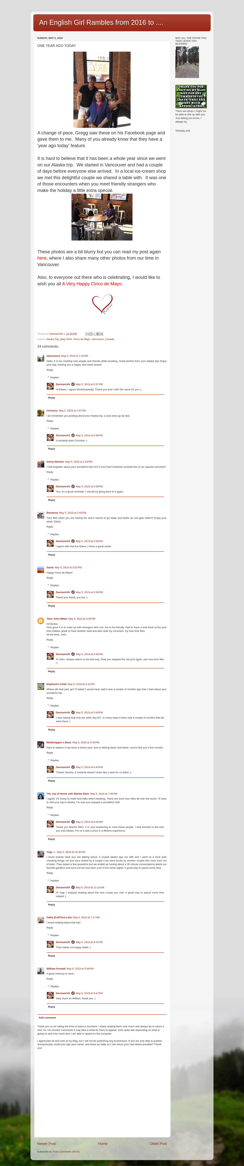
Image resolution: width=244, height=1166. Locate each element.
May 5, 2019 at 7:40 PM (103, 793)
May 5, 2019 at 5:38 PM (89, 435)
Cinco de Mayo (81, 339)
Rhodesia (52, 512)
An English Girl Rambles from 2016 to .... (101, 22)
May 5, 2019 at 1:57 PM (72, 410)
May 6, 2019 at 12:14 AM (90, 887)
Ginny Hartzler (55, 461)
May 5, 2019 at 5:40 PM (89, 712)
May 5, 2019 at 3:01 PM (68, 567)
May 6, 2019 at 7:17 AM (86, 917)
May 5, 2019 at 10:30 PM (71, 852)
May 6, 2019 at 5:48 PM (80, 968)
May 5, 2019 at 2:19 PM (78, 461)
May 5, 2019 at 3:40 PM (81, 618)
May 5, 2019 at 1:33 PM (74, 355)
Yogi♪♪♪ (51, 852)
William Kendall (56, 968)
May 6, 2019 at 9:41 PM (89, 942)
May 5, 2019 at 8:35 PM (89, 821)
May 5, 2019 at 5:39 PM (89, 592)
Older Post (158, 1144)
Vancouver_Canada (103, 339)
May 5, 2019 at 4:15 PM (81, 684)
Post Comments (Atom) (66, 1151)
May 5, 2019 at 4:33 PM (85, 742)
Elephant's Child (57, 684)
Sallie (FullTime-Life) (59, 917)
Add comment (47, 1017)
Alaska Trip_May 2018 (59, 339)
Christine (52, 410)
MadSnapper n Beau (59, 742)
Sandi (50, 567)
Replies (55, 377)
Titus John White (57, 618)
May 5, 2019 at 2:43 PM (72, 512)
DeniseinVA (63, 384)
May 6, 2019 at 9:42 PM (89, 993)
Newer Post (46, 1144)
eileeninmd (53, 355)
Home (103, 1144)
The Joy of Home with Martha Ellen (68, 793)
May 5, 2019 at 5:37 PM (89, 384)
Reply (50, 369)
